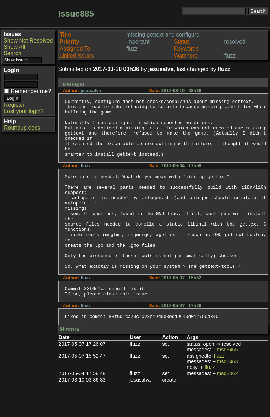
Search (12, 53)
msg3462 (227, 407)
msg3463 (227, 395)
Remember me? (31, 91)
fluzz (219, 389)
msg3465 (227, 383)
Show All (14, 47)
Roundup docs (22, 128)
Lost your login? (24, 111)
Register (14, 105)
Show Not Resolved (28, 41)
